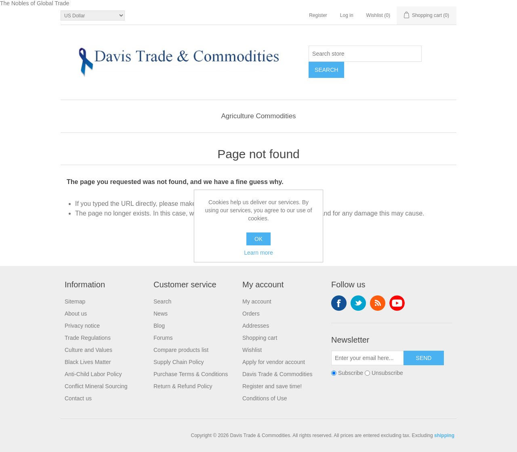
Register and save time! (272, 386)
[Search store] (365, 54)
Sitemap (75, 301)
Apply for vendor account (273, 362)
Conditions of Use (264, 398)
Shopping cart (259, 338)
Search (162, 301)
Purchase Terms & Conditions (190, 374)
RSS (377, 303)
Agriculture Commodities (258, 116)
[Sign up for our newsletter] (367, 358)
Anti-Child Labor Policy (93, 374)
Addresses (255, 325)
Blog (159, 325)
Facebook (339, 303)
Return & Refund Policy (182, 386)
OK (258, 239)
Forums (162, 338)
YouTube (397, 303)
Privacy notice (82, 325)
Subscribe (350, 373)
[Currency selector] (93, 15)
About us (76, 313)
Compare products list (180, 350)
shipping (444, 435)
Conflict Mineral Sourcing (96, 386)
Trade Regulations (88, 338)
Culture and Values (88, 350)
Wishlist (252, 350)
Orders (251, 313)
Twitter (358, 303)
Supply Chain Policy (178, 362)
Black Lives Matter (88, 362)
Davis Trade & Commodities (277, 374)
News (160, 313)
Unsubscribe (387, 373)
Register (318, 15)
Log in (346, 15)
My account (256, 301)
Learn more (258, 252)
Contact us (78, 398)
